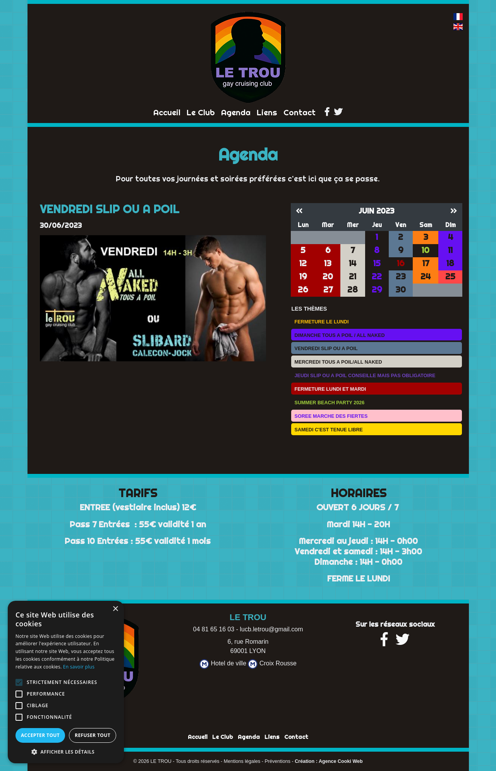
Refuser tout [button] (92, 735)
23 (401, 276)
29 (377, 289)
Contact (299, 112)
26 (303, 289)
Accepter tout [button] (40, 735)
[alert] (66, 682)
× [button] (115, 609)
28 (352, 289)
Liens (267, 112)
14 (352, 263)
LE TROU (161, 761)
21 (352, 276)
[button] (65, 752)
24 (425, 276)
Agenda (236, 112)
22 (377, 276)
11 (450, 250)
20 (328, 276)
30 (400, 289)
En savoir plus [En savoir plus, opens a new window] (78, 666)
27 (328, 289)
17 (425, 263)
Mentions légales (242, 761)
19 (303, 276)
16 (401, 263)
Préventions (277, 761)
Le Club (201, 112)
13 (327, 263)
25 (450, 276)
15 (377, 263)
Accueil (166, 112)
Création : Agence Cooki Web (329, 761)
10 (425, 250)
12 (303, 263)
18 (450, 263)
